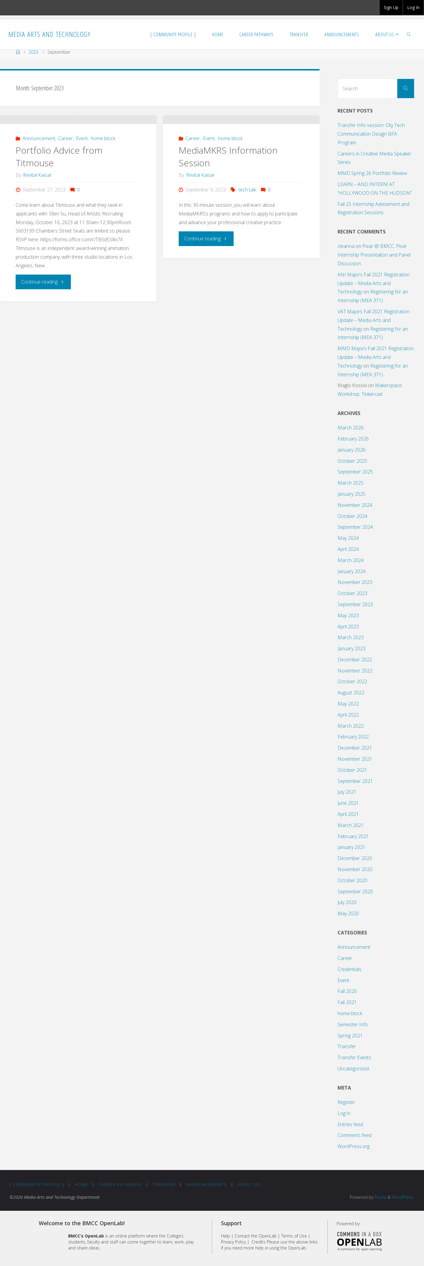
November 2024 (355, 505)
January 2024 (351, 571)
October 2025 (352, 461)
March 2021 (351, 825)
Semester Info (353, 1024)
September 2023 (355, 604)
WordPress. (402, 1197)
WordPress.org (354, 1146)
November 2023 (355, 582)
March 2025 (351, 483)
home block (103, 191)
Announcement (39, 191)
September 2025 (355, 471)
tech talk (247, 242)
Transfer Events (354, 1057)
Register (346, 1102)
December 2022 (355, 659)
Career (65, 191)
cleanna (346, 246)
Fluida (379, 1197)
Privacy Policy (233, 1242)
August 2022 (351, 692)
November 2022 (355, 670)
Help (225, 1236)
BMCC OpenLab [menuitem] (22, 7)
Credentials (350, 969)
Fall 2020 (347, 991)
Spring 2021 (350, 1035)
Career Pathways (120, 1184)
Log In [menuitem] (413, 7)
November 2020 (355, 869)
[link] (409, 34)
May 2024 (348, 538)
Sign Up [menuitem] (391, 7)
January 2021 (351, 847)
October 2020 (352, 880)
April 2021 (348, 814)
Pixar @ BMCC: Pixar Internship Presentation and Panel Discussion (374, 255)
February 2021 (353, 836)
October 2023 (352, 593)
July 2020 (347, 902)
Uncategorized (353, 1068)
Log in (344, 1113)
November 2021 (355, 759)
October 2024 (352, 516)
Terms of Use (294, 1236)
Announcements (206, 1184)
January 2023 (351, 648)
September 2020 (355, 891)
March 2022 (351, 726)
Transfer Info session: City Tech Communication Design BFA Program (371, 134)
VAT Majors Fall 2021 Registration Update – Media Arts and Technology (374, 320)
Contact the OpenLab (256, 1236)
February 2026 (353, 438)
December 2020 (355, 858)
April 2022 (348, 714)
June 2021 (348, 803)
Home (82, 1184)
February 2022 (353, 736)
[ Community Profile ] (37, 1184)
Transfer (347, 1046)
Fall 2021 (347, 1002)
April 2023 (348, 626)
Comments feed (354, 1135)
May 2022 (348, 703)
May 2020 (348, 913)
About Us (249, 1184)
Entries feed (350, 1124)
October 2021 (352, 770)
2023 (33, 52)
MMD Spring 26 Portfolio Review (372, 173)
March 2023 (351, 637)
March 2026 (351, 427)
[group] (391, 7)
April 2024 (348, 549)
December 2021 (355, 747)
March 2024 (351, 560)
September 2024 (355, 527)
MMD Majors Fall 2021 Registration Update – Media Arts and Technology (376, 357)
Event (82, 191)
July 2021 (347, 792)
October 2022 (352, 681)
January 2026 (351, 450)
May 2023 (348, 615)
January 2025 (351, 494)
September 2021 (355, 781)
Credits (258, 1242)
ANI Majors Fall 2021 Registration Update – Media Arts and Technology (374, 283)
